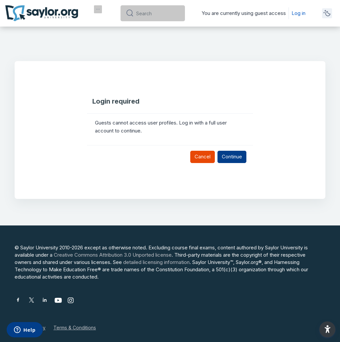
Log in (298, 13)
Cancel (203, 156)
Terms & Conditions (74, 327)
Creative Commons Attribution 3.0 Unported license (113, 255)
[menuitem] (98, 9)
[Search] (158, 13)
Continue (232, 156)
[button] (327, 329)
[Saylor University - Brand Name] (41, 13)
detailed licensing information (156, 262)
